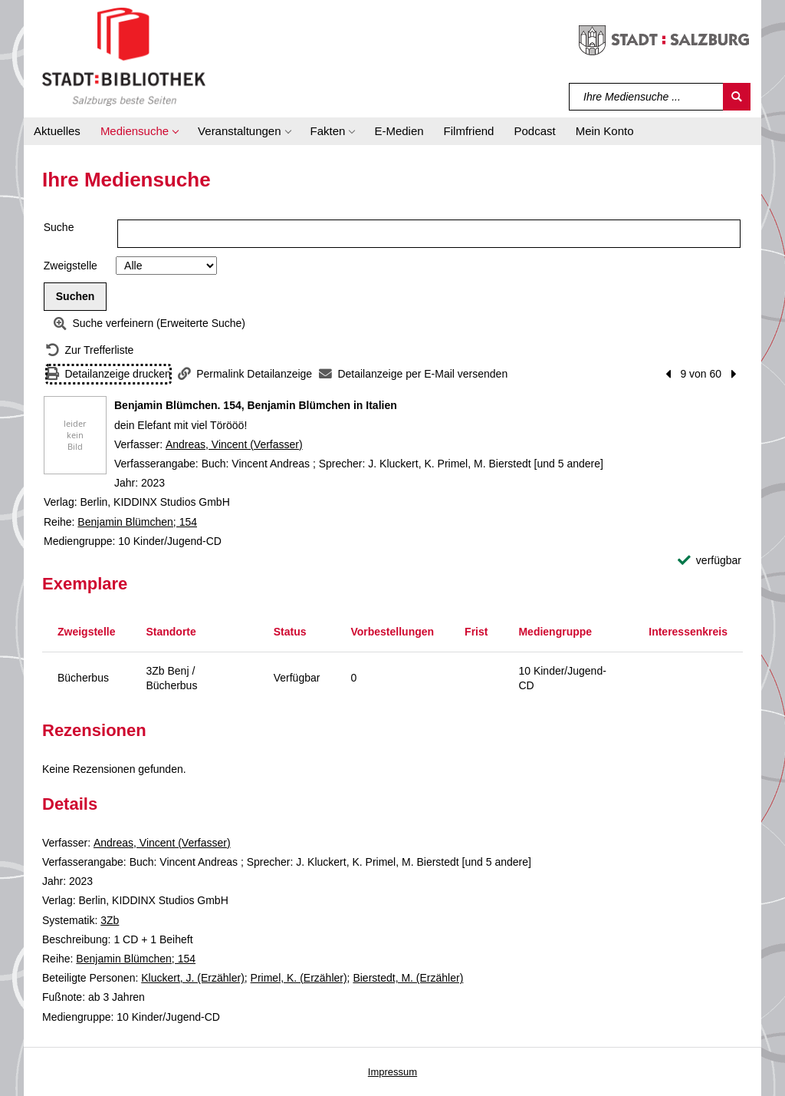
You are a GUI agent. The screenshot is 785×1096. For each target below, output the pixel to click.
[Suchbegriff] (646, 97)
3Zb (109, 920)
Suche (59, 227)
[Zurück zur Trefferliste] (89, 350)
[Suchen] (737, 97)
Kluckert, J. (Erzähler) (193, 978)
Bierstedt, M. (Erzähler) (408, 978)
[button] (139, 131)
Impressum (392, 1072)
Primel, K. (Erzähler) (299, 978)
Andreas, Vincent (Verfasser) (234, 444)
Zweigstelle (70, 265)
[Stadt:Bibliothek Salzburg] (123, 56)
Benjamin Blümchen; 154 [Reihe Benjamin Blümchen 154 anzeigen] (137, 522)
